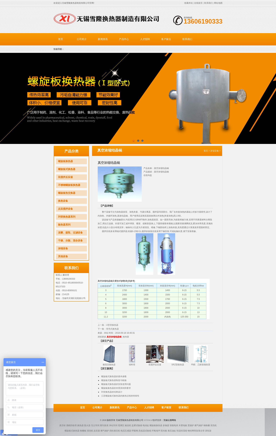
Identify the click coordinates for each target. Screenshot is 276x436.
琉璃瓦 (121, 425)
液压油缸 (172, 430)
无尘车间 (95, 425)
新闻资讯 (103, 39)
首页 (60, 39)
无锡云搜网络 (169, 420)
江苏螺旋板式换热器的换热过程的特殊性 (120, 396)
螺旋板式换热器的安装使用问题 (116, 384)
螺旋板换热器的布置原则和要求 (116, 388)
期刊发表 (104, 425)
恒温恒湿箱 (182, 430)
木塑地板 (183, 425)
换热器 (80, 425)
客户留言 (166, 39)
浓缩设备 (63, 248)
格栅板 (83, 430)
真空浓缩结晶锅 (114, 337)
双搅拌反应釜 (65, 177)
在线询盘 (147, 175)
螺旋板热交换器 (66, 193)
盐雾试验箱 (137, 425)
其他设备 (63, 256)
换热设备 (63, 201)
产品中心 (124, 39)
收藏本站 (188, 3)
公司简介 (82, 39)
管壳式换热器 (112, 329)
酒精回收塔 (71, 425)
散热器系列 (64, 224)
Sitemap (148, 420)
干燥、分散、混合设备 (70, 240)
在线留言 (198, 3)
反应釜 (97, 430)
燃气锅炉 (199, 425)
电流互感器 (126, 430)
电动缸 (146, 425)
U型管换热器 (112, 325)
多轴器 (166, 425)
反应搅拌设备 (65, 209)
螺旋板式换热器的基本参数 (114, 376)
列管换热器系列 (66, 216)
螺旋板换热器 (65, 161)
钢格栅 (206, 425)
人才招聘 (145, 39)
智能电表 (174, 425)
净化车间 (113, 425)
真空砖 (62, 425)
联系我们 (208, 3)
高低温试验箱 (145, 430)
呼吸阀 (135, 430)
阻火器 (87, 425)
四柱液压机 (114, 430)
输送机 (128, 425)
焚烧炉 (191, 425)
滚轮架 (208, 430)
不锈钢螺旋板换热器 (69, 185)
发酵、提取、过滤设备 (70, 232)
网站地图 (218, 3)
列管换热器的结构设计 (111, 392)
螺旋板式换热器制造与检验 (114, 380)
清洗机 (213, 425)
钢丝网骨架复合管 (196, 430)
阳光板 (164, 430)
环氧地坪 (156, 430)
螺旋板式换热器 (66, 169)
